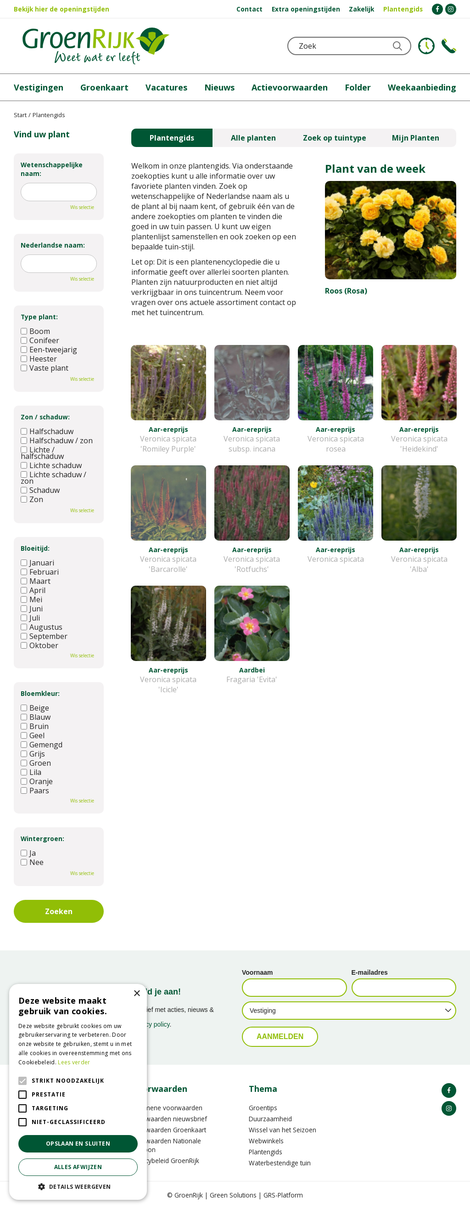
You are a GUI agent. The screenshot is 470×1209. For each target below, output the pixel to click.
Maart (35, 581)
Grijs (33, 754)
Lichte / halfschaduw (42, 452)
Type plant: (39, 316)
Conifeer (40, 340)
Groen (36, 763)
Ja (28, 853)
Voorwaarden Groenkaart (168, 1129)
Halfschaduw (47, 431)
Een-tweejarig (49, 349)
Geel (33, 735)
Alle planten (253, 138)
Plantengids (172, 138)
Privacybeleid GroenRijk (165, 1160)
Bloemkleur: (40, 693)
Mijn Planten (415, 138)
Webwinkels (266, 1140)
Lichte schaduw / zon (53, 477)
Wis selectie (82, 207)
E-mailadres (370, 972)
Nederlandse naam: (53, 245)
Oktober (39, 645)
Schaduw (40, 490)
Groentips (263, 1107)
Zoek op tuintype (334, 138)
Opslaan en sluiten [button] (78, 1143)
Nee (32, 862)
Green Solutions (233, 1195)
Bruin (35, 726)
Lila (31, 772)
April (33, 590)
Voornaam (257, 972)
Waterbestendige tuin (280, 1162)
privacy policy (151, 1024)
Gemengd (41, 744)
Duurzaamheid (270, 1118)
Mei (31, 599)
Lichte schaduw (51, 465)
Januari (37, 562)
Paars (35, 790)
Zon (32, 499)
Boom (35, 331)
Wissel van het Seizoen (282, 1129)
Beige (35, 708)
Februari (40, 572)
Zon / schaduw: (45, 416)
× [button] (136, 993)
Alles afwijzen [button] (78, 1167)
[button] (78, 1186)
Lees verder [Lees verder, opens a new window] (74, 1062)
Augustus (41, 627)
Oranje (37, 781)
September (44, 636)
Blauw (35, 717)
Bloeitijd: (35, 548)
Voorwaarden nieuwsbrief (169, 1118)
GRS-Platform (283, 1195)
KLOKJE (426, 46)
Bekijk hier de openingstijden (61, 9)
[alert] (78, 1092)
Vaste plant (44, 368)
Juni (32, 608)
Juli (30, 618)
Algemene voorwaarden (166, 1107)
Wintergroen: (42, 838)
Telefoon (449, 46)
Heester (39, 359)
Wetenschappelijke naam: (52, 169)
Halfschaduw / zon (57, 440)
